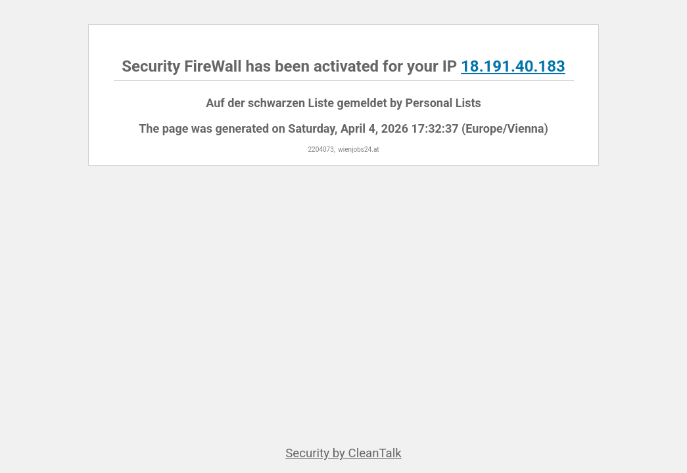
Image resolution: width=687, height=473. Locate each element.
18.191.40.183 (513, 66)
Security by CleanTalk (343, 453)
